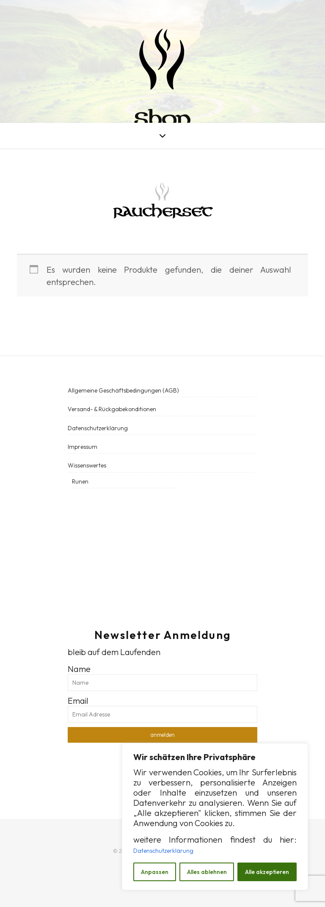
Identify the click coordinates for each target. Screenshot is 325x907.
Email (78, 700)
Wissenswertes (87, 465)
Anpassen (154, 872)
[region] (215, 816)
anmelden (162, 734)
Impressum (82, 447)
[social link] (70, 531)
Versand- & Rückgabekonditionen (112, 409)
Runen (80, 481)
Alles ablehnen (207, 872)
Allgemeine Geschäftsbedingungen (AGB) (123, 390)
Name (79, 669)
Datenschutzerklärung (163, 850)
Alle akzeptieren (267, 872)
